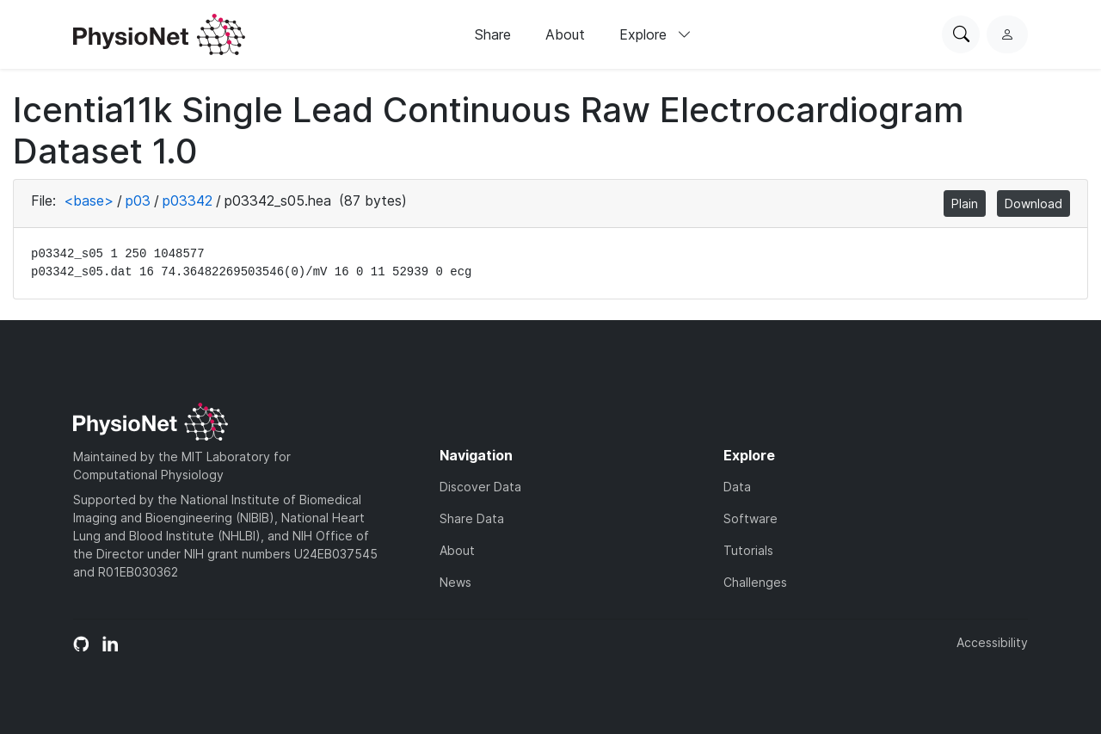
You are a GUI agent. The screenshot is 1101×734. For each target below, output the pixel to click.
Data (737, 486)
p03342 (187, 200)
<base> (89, 200)
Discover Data (480, 486)
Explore (655, 34)
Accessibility (992, 642)
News (455, 582)
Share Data (472, 518)
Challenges (755, 582)
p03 (138, 200)
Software (750, 518)
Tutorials (748, 550)
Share (493, 34)
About (565, 34)
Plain (964, 203)
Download (1033, 203)
